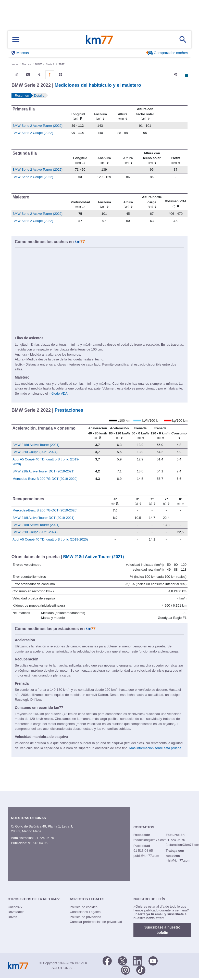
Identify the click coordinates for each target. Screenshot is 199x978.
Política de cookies (83, 907)
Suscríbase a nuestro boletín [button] (162, 930)
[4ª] (115, 501)
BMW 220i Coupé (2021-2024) (35, 452)
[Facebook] (107, 960)
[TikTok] (140, 970)
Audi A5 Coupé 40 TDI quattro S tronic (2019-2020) (50, 539)
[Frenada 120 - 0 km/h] (160, 433)
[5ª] (138, 501)
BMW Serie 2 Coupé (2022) (33, 133)
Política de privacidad (85, 917)
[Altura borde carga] (152, 202)
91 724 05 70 (44, 838)
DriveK (13, 917)
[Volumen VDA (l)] (176, 202)
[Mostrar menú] (16, 39)
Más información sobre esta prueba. (155, 748)
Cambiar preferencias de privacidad (96, 922)
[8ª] (180, 501)
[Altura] (122, 114)
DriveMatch (16, 912)
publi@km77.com (146, 856)
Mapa (37, 831)
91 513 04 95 (37, 843)
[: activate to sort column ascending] (172, 114)
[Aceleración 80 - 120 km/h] (119, 433)
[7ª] (166, 501)
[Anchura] (100, 114)
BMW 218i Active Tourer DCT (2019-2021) (43, 471)
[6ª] (152, 501)
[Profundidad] (80, 202)
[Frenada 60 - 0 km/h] (140, 433)
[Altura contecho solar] (145, 114)
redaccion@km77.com (150, 840)
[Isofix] (176, 157)
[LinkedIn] (137, 960)
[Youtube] (153, 960)
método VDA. (58, 393)
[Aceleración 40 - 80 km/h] (97, 433)
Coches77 (15, 907)
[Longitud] (77, 114)
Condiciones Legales (85, 912)
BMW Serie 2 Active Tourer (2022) (38, 126)
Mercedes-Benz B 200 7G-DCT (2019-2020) (45, 479)
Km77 (99, 39)
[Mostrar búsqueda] (183, 39)
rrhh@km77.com (178, 860)
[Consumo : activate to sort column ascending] (179, 433)
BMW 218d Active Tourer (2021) (36, 445)
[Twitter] (122, 960)
